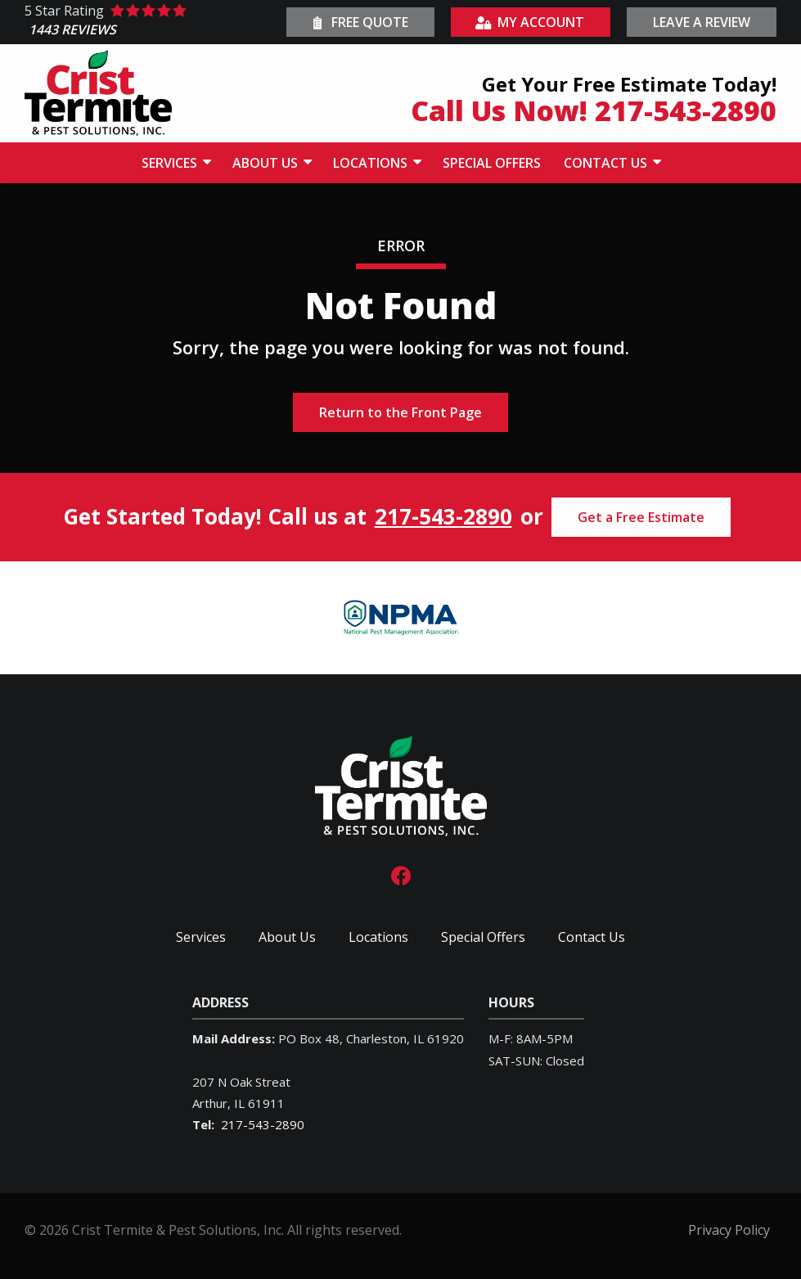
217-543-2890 (443, 517)
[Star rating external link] (153, 22)
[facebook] (401, 874)
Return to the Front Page (400, 412)
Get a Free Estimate (641, 517)
